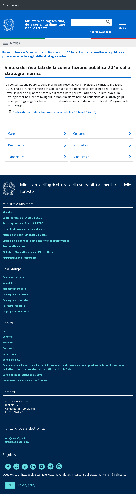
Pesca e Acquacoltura (28, 52)
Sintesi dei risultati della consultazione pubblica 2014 (52, 112)
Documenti (55, 52)
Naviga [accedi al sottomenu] (11, 42)
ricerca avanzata (100, 32)
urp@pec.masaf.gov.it (18, 442)
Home (6, 52)
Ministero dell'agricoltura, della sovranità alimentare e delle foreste (45, 24)
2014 (70, 52)
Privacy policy (26, 485)
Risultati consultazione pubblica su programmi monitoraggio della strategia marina (64, 54)
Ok (10, 485)
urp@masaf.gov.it (15, 438)
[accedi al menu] (122, 24)
